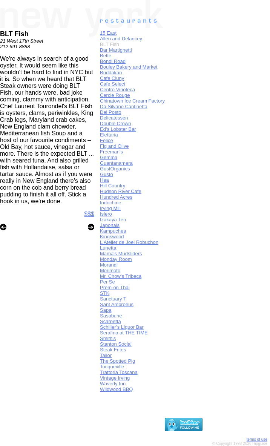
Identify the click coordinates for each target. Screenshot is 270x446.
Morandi (109, 265)
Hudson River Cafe (120, 191)
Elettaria (109, 135)
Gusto (106, 174)
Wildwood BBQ (116, 389)
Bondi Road (113, 61)
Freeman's (111, 152)
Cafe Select (112, 84)
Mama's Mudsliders (121, 253)
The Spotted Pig (117, 361)
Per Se (107, 282)
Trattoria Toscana (119, 372)
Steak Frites (113, 350)
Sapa (105, 310)
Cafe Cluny (112, 78)
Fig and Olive (114, 146)
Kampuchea (113, 231)
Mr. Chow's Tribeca (120, 276)
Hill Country (112, 186)
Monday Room (116, 259)
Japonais (110, 225)
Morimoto (110, 270)
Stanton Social (116, 344)
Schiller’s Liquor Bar (122, 327)
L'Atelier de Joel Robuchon (129, 242)
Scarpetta (110, 321)
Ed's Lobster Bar (118, 129)
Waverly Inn (113, 383)
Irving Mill (110, 208)
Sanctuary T (113, 299)
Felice (106, 140)
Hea (104, 180)
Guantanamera (116, 163)
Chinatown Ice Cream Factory (132, 101)
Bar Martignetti (116, 50)
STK (104, 293)
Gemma (108, 157)
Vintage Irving (115, 378)
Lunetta (108, 248)
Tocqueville (112, 366)
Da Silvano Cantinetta (123, 106)
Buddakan (111, 72)
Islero (106, 214)
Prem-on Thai (115, 287)
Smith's (108, 338)
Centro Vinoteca (117, 89)
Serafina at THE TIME (124, 333)
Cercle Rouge (115, 95)
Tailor (106, 355)
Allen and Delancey (121, 38)
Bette (105, 55)
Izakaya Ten (113, 219)
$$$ (89, 214)
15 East (108, 33)
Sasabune (111, 316)
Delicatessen (114, 118)
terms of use (257, 439)
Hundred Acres (116, 197)
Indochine (110, 202)
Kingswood (112, 236)
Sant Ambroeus (116, 304)
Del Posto (110, 112)
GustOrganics (115, 169)
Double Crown (115, 123)
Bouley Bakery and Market (128, 67)
